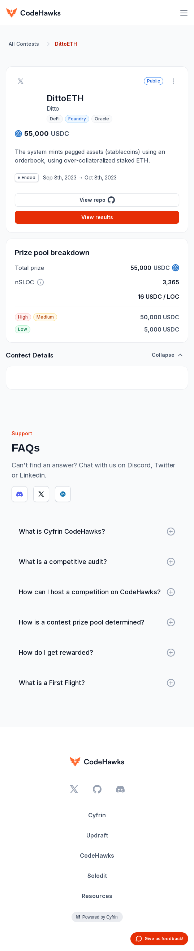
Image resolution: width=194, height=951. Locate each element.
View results (97, 217)
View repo (97, 200)
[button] (40, 282)
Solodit (97, 875)
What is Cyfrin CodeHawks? (97, 531)
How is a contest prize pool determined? (97, 622)
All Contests (24, 44)
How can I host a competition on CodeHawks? (97, 592)
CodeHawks (97, 855)
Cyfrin (97, 815)
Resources (97, 895)
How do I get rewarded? (97, 652)
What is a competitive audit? (97, 561)
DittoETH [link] (66, 44)
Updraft (97, 835)
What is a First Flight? (97, 683)
